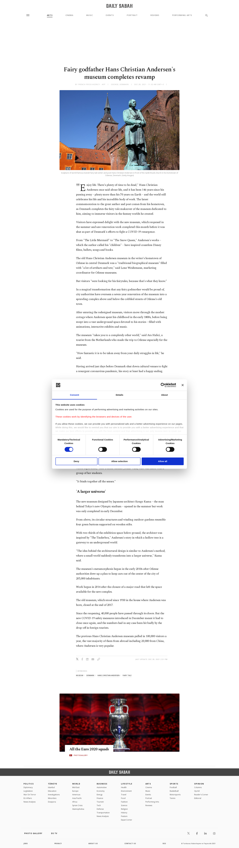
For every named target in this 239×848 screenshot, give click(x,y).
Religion (124, 809)
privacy (58, 843)
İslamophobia (78, 809)
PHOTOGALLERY (81, 755)
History (124, 812)
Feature (124, 816)
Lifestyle (126, 784)
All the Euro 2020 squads (89, 749)
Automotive (102, 787)
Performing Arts (182, 15)
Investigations (54, 794)
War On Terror (30, 794)
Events (110, 15)
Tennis (172, 798)
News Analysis (30, 802)
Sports (174, 784)
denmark (90, 675)
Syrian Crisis (77, 805)
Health (124, 787)
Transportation (103, 812)
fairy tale (127, 675)
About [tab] (164, 395)
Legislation (28, 791)
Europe (75, 791)
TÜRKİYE (52, 784)
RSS (164, 843)
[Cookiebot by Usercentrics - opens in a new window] (163, 385)
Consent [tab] (74, 395)
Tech (99, 805)
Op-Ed (197, 791)
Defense (100, 809)
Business (102, 784)
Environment (126, 791)
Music (89, 15)
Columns (198, 787)
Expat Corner (126, 820)
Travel (123, 794)
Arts (50, 15)
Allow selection (119, 461)
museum (79, 675)
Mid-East (75, 787)
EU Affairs (28, 798)
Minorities (52, 798)
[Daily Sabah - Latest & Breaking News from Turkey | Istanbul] (119, 6)
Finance (100, 798)
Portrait (132, 15)
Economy (101, 791)
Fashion (124, 802)
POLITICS (29, 784)
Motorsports (175, 794)
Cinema (69, 15)
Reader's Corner (201, 794)
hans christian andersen (108, 675)
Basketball (174, 791)
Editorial (197, 798)
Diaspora (52, 802)
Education (52, 791)
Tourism (100, 802)
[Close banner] (183, 385)
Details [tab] (119, 395)
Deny (76, 461)
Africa (74, 802)
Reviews (155, 15)
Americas (76, 794)
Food (123, 798)
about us (93, 843)
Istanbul (51, 787)
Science (124, 805)
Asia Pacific (77, 798)
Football (173, 787)
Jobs (26, 843)
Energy (99, 794)
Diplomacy (28, 787)
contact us (130, 843)
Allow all (162, 461)
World (76, 784)
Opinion (199, 784)
